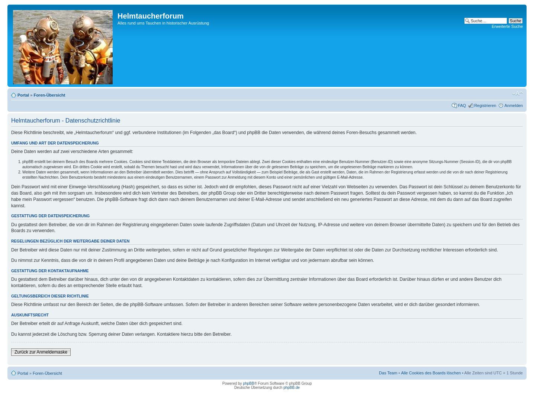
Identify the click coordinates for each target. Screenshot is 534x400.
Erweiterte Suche (507, 26)
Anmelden (513, 105)
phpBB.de (291, 388)
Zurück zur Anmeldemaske (41, 352)
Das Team (388, 373)
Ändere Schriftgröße (517, 93)
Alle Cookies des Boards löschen (431, 373)
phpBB (248, 383)
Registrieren (485, 105)
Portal (23, 95)
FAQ (462, 105)
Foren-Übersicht (49, 95)
